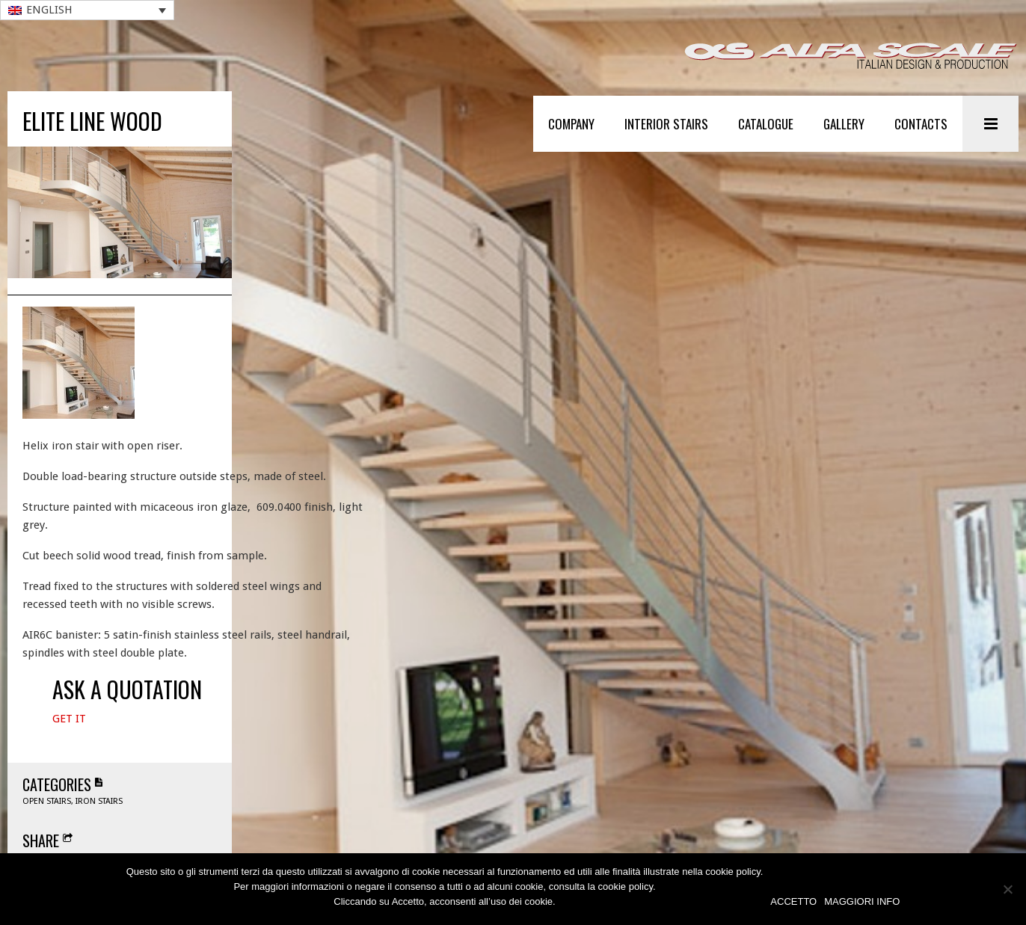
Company (571, 123)
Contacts (920, 123)
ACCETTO (793, 901)
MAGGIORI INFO (862, 901)
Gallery (843, 123)
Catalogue (765, 123)
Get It (69, 742)
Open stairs (46, 824)
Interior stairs (666, 123)
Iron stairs (99, 824)
